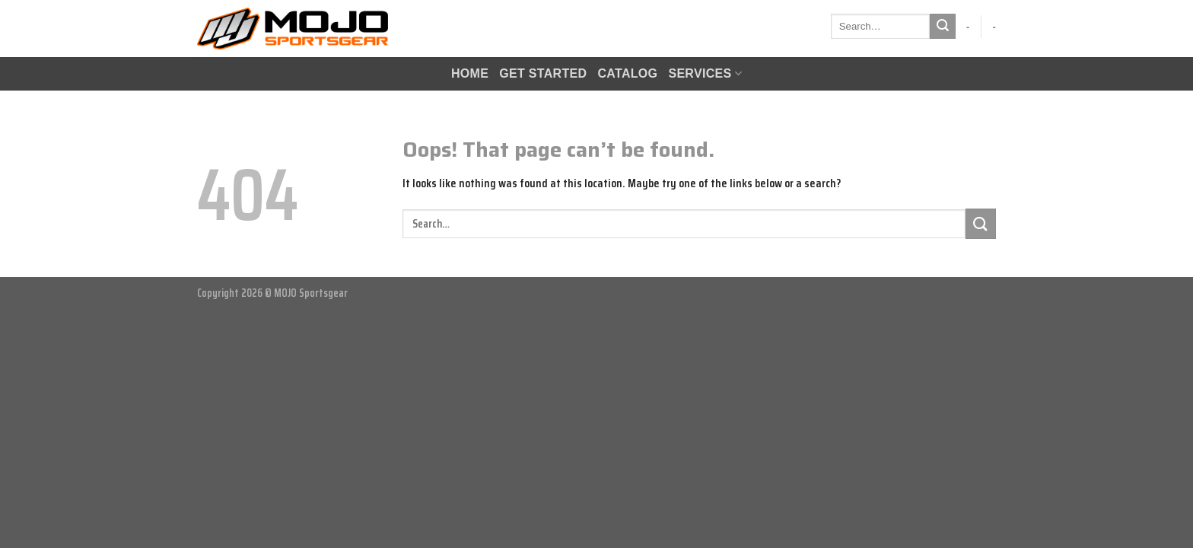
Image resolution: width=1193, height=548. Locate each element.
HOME (469, 73)
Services (705, 73)
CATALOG (627, 73)
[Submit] (943, 27)
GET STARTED (543, 73)
